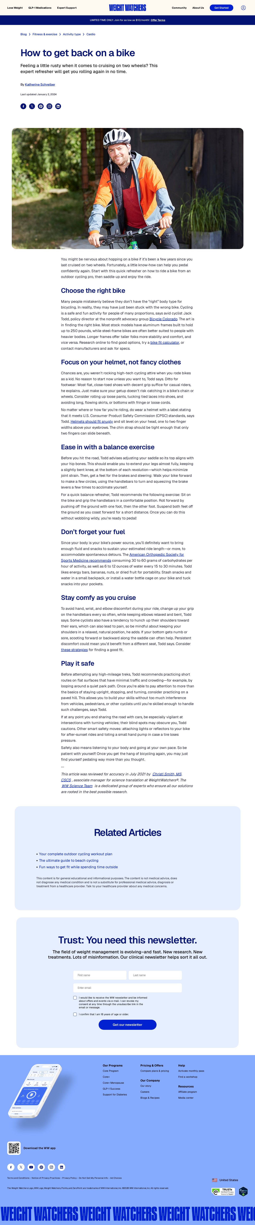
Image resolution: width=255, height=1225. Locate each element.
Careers (144, 1091)
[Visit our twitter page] (21, 1167)
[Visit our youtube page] (31, 1167)
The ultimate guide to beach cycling (68, 860)
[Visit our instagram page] (51, 1167)
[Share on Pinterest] (41, 106)
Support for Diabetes (115, 1094)
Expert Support (67, 7)
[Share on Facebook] (23, 106)
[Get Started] (221, 8)
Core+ (106, 1076)
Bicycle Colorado (163, 319)
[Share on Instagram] (49, 106)
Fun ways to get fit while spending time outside (78, 867)
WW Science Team (77, 785)
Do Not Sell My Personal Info (93, 1178)
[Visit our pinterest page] (41, 1167)
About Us (198, 7)
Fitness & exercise (45, 34)
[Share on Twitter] (32, 106)
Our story (145, 1085)
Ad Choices (116, 1178)
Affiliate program (187, 1091)
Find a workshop (187, 1076)
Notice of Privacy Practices (46, 1178)
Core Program (111, 1070)
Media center (185, 1097)
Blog (23, 34)
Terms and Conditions (18, 1178)
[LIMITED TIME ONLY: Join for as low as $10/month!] (127, 20)
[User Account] (243, 7)
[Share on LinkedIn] (58, 106)
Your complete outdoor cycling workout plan (75, 854)
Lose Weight (15, 7)
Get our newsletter (127, 1025)
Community (179, 7)
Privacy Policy (69, 1178)
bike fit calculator (164, 342)
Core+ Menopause (113, 1082)
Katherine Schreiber (40, 84)
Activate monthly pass (191, 1070)
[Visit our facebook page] (10, 1167)
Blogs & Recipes (149, 1097)
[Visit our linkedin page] (61, 1167)
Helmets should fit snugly (92, 421)
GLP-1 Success (111, 1088)
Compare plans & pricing (154, 1070)
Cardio (91, 34)
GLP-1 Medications (39, 7)
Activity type (72, 34)
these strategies (74, 649)
